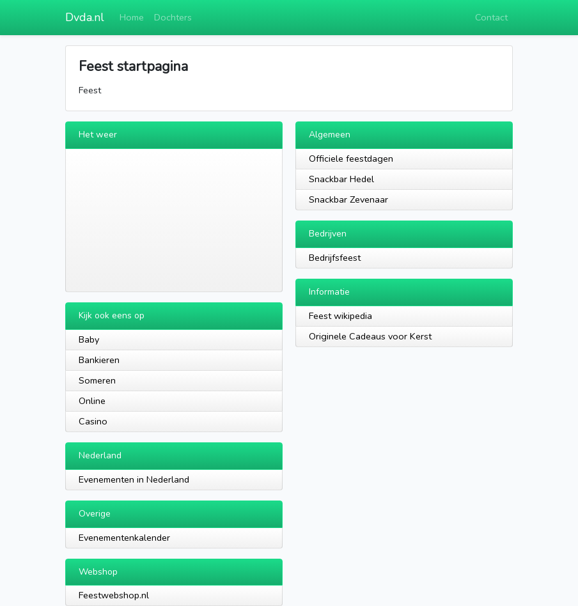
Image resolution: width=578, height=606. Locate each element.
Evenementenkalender (124, 537)
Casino (93, 421)
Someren (97, 380)
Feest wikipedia (340, 315)
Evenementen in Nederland (134, 479)
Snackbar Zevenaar (348, 199)
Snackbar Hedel (341, 179)
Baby (89, 339)
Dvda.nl (84, 17)
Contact (491, 17)
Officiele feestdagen (351, 158)
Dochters (173, 17)
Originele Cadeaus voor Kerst (370, 336)
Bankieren (99, 360)
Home (132, 17)
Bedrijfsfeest (335, 257)
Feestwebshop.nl (114, 595)
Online (92, 400)
